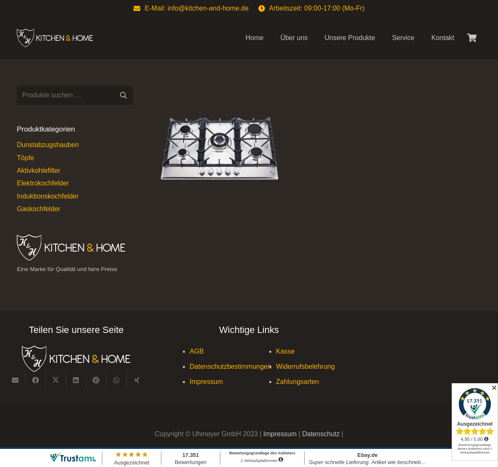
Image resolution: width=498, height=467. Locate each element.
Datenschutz (321, 433)
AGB (197, 351)
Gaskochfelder (38, 208)
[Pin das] (96, 380)
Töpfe (25, 157)
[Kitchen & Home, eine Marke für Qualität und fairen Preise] (55, 38)
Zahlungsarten (297, 381)
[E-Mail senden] (15, 380)
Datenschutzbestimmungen (230, 366)
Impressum (206, 381)
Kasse (285, 351)
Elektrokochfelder (43, 183)
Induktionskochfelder (48, 196)
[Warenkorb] (472, 38)
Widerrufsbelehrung (305, 366)
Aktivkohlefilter (38, 170)
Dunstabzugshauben (48, 144)
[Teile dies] (36, 380)
